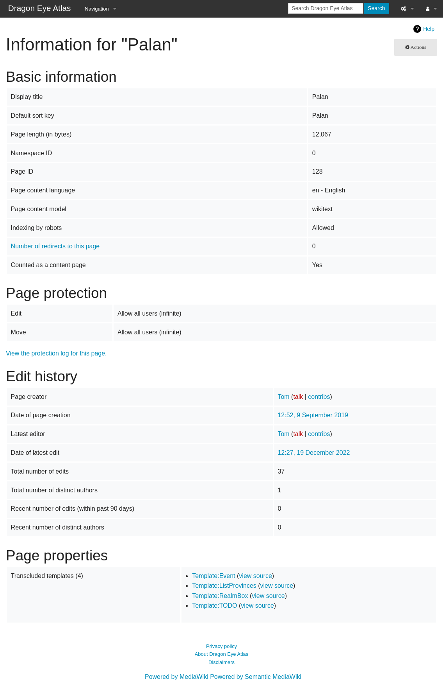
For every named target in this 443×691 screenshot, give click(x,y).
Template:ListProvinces (224, 585)
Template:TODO (214, 605)
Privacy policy (221, 646)
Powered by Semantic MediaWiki (255, 676)
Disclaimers (221, 662)
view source (255, 576)
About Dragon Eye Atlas (222, 654)
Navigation (97, 9)
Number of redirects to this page (55, 246)
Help (428, 29)
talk (298, 396)
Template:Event (213, 576)
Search (376, 8)
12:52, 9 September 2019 (313, 415)
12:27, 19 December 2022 (314, 452)
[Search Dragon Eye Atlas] (325, 8)
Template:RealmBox (220, 595)
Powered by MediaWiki (176, 676)
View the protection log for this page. (56, 353)
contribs (319, 396)
